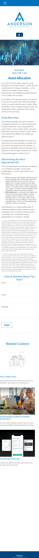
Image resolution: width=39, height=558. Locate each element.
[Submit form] (7, 325)
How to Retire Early (8, 377)
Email (4, 295)
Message (5, 307)
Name (4, 283)
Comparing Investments (10, 459)
